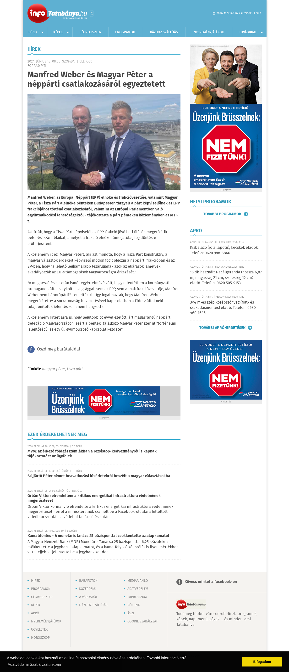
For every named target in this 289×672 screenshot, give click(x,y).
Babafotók (88, 580)
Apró (35, 613)
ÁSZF (131, 613)
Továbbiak (247, 32)
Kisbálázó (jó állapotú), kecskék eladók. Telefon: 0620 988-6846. (224, 250)
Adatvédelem (137, 589)
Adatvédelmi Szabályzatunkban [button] (34, 664)
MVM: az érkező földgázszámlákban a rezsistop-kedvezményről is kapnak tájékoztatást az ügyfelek (92, 453)
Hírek (33, 32)
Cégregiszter (90, 32)
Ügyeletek (39, 629)
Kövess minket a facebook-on (211, 582)
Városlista (91, 14)
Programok (125, 32)
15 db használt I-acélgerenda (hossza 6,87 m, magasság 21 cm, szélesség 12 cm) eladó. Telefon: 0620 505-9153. (226, 277)
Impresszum (137, 597)
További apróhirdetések (222, 328)
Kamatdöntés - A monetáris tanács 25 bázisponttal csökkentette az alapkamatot (98, 536)
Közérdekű (87, 589)
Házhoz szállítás (164, 32)
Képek (58, 32)
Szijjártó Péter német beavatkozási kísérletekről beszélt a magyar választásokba (98, 476)
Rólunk (133, 605)
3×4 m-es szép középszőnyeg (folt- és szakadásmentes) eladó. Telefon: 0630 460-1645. (223, 307)
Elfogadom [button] (262, 662)
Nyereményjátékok (209, 32)
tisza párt (75, 369)
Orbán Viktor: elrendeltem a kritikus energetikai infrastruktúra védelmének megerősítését (94, 498)
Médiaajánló (137, 580)
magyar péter (53, 369)
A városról (88, 597)
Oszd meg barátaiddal (58, 349)
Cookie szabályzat (142, 621)
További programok (222, 214)
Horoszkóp (40, 637)
